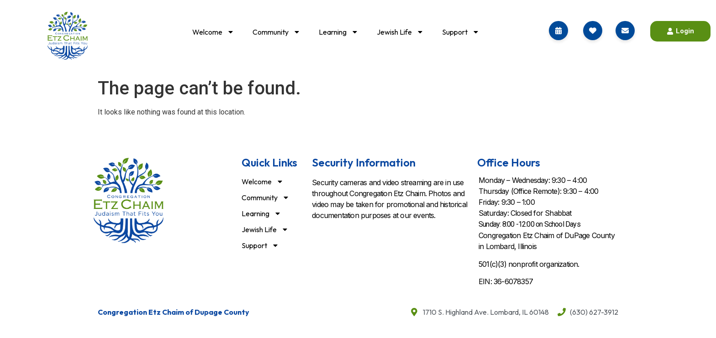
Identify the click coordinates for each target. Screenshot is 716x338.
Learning (338, 32)
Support (460, 32)
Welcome (213, 32)
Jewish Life (400, 32)
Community (276, 32)
